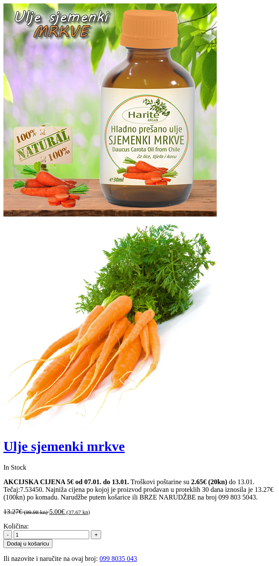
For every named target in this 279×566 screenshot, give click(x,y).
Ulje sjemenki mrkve (64, 446)
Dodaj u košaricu (28, 543)
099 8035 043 (118, 558)
